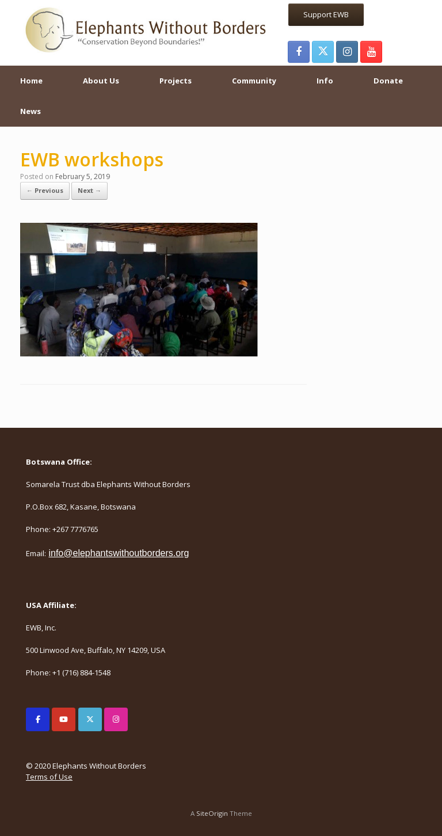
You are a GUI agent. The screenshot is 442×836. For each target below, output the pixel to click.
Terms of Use (49, 777)
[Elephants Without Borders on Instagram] (116, 719)
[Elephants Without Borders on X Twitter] (90, 719)
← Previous (44, 190)
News (30, 111)
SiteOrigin (212, 813)
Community (254, 80)
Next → (89, 190)
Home (31, 80)
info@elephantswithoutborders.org (118, 553)
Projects (175, 80)
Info (325, 80)
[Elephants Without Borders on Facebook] (37, 719)
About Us (101, 80)
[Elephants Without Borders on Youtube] (63, 719)
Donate (388, 80)
